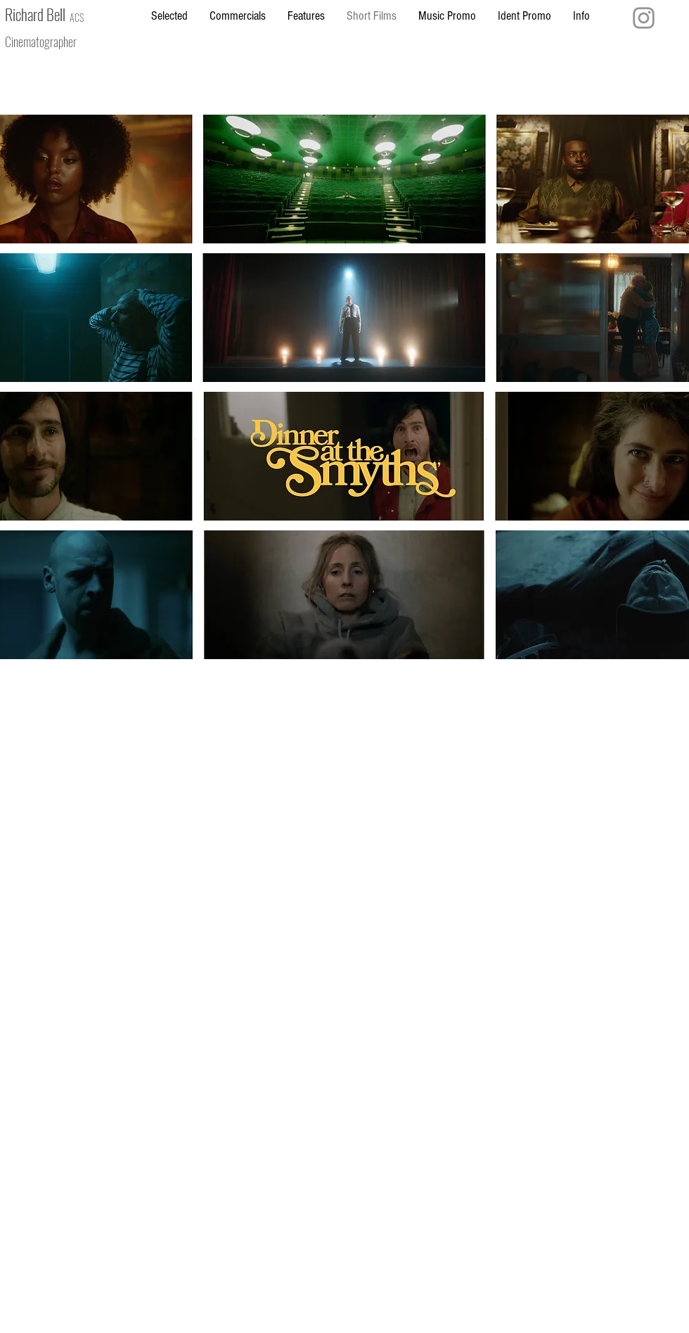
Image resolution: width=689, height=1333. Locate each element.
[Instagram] (643, 18)
